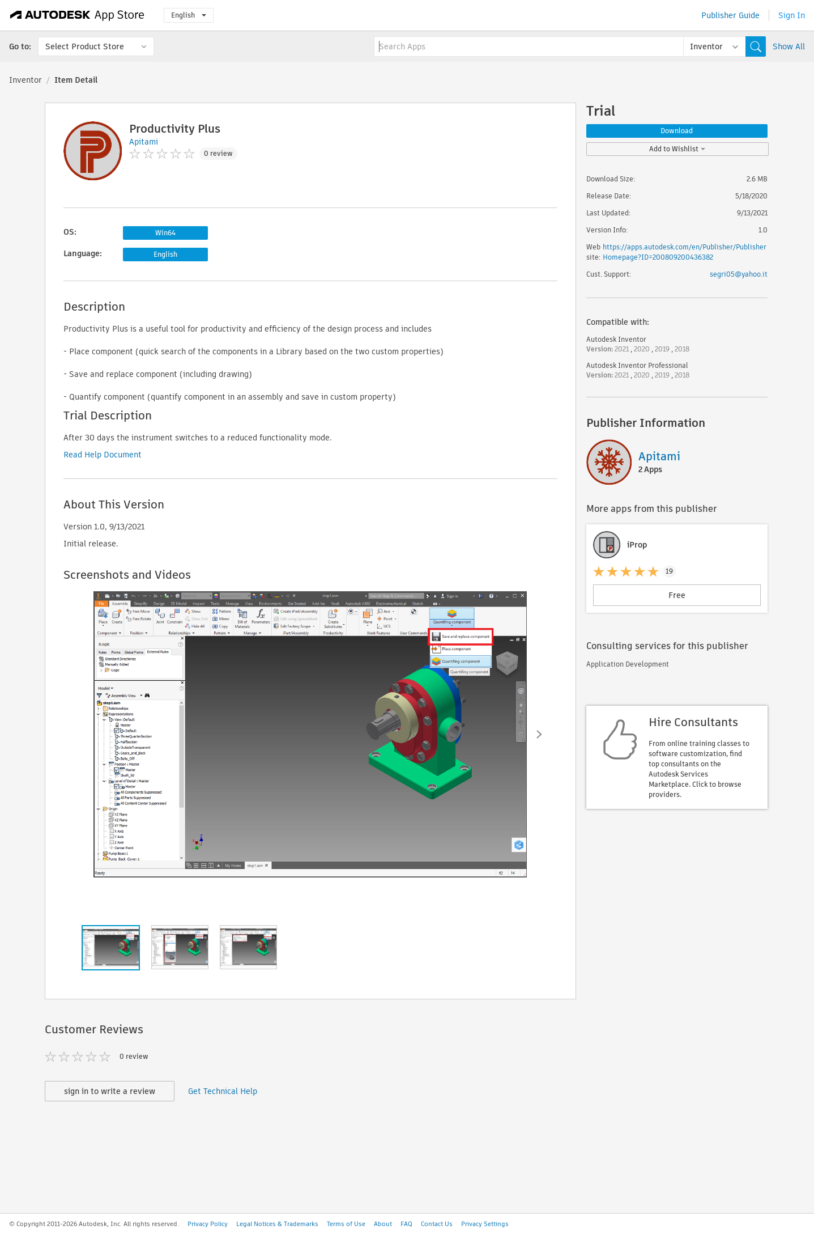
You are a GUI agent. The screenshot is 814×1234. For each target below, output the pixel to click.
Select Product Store (84, 46)
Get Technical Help (222, 1091)
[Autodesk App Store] (77, 15)
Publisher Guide (730, 15)
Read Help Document (102, 454)
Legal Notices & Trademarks (277, 1223)
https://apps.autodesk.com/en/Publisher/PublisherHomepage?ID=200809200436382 (684, 252)
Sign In (791, 15)
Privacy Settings (485, 1223)
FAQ (406, 1223)
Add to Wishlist (677, 149)
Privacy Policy (207, 1223)
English (188, 15)
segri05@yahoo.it (739, 274)
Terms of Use (346, 1223)
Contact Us (437, 1223)
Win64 (165, 233)
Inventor (25, 80)
